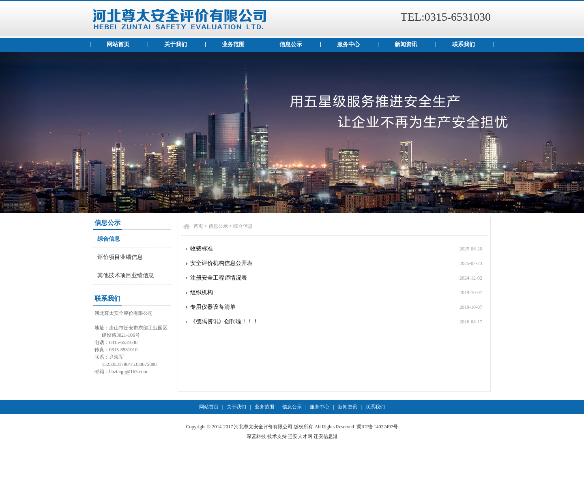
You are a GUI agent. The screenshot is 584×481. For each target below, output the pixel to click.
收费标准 (201, 249)
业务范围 (233, 44)
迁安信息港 (325, 436)
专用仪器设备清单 (213, 307)
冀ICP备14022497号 (377, 427)
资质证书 (292, 132)
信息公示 (290, 44)
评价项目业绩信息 (120, 257)
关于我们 (175, 44)
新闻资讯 (406, 44)
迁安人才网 (300, 436)
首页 (198, 226)
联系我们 (463, 44)
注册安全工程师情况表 (218, 278)
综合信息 (108, 239)
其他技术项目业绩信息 (125, 275)
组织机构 (201, 292)
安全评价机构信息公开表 (221, 263)
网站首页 (118, 44)
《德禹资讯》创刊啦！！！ (224, 322)
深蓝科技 (256, 436)
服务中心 (348, 44)
